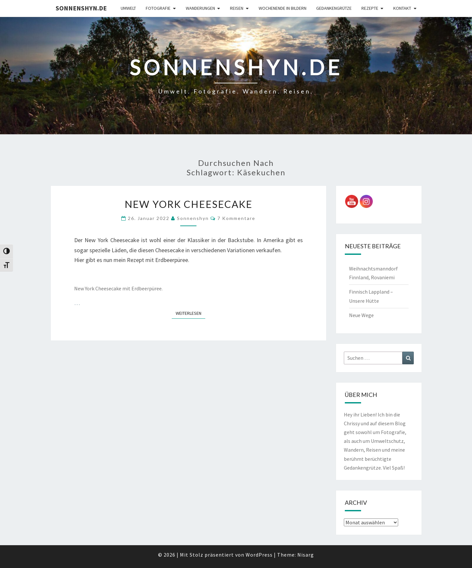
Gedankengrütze (334, 8)
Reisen (236, 8)
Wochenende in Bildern (282, 8)
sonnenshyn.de (81, 8)
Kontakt (402, 8)
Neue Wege (361, 315)
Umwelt (128, 8)
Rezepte (369, 8)
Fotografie (158, 8)
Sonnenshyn (193, 218)
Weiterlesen (190, 313)
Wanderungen (200, 8)
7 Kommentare (236, 218)
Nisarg (305, 554)
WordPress (259, 554)
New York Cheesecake (188, 204)
